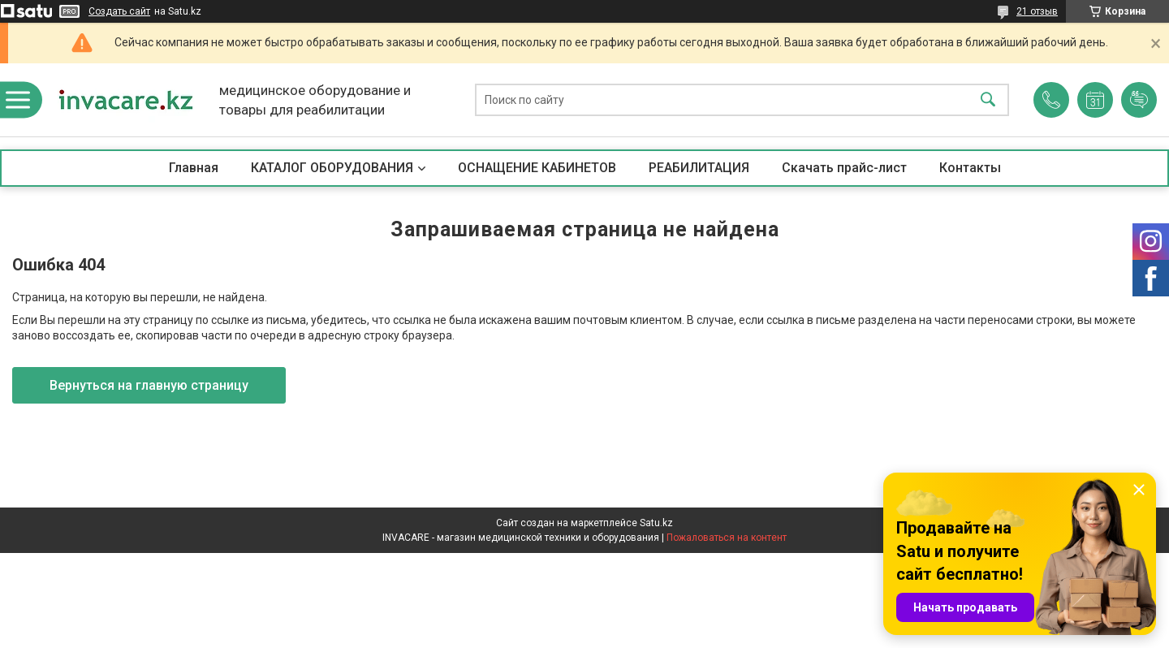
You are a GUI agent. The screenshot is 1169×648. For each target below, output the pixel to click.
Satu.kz (656, 523)
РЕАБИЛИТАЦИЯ (699, 167)
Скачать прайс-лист (844, 167)
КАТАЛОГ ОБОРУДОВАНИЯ (332, 167)
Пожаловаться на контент (726, 537)
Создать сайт (119, 11)
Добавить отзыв (1139, 100)
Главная (193, 167)
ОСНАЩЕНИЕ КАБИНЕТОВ (537, 167)
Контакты (970, 167)
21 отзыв (1037, 11)
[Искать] (987, 100)
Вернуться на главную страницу (149, 385)
